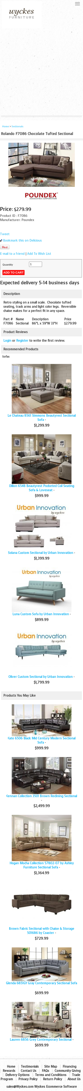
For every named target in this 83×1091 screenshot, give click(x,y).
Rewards (9, 1071)
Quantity (7, 264)
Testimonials (30, 1067)
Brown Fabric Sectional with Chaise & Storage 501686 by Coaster (41, 931)
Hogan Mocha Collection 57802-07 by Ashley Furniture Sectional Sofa (42, 865)
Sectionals (17, 126)
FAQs (45, 1071)
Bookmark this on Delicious (22, 240)
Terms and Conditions (50, 1075)
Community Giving (68, 1071)
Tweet (5, 234)
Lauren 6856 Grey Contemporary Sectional (40, 1040)
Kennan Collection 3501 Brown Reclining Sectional (41, 796)
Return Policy (52, 1079)
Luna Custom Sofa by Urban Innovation (40, 614)
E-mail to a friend (12, 254)
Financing (69, 1067)
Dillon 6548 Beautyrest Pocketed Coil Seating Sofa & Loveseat (41, 488)
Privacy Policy (27, 1079)
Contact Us (28, 1071)
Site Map (50, 1067)
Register (22, 341)
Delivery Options (17, 1075)
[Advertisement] (41, 71)
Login (7, 341)
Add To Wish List (39, 254)
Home (5, 126)
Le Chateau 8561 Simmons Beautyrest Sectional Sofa (42, 418)
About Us (74, 1079)
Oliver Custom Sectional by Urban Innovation (40, 677)
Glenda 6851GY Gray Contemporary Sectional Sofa (41, 983)
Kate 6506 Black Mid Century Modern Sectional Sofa (41, 740)
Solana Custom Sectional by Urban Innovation (40, 553)
